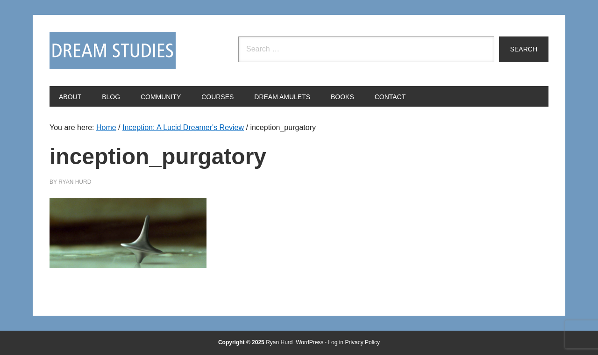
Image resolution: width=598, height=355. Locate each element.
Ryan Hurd (280, 342)
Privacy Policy (362, 342)
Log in (335, 342)
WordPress (309, 342)
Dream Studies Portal (113, 50)
